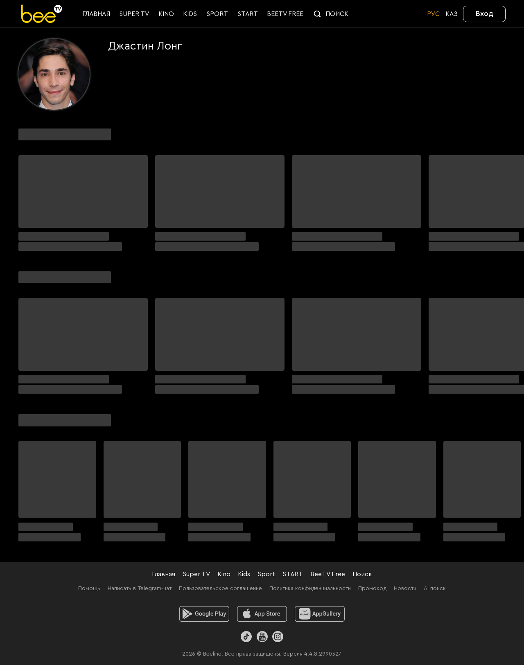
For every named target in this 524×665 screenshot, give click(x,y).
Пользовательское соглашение (220, 588)
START (292, 574)
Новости (405, 588)
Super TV (196, 574)
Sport (266, 574)
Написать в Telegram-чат (140, 588)
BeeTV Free (327, 574)
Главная (163, 574)
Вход (484, 13)
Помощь (89, 588)
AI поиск (435, 588)
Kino (223, 574)
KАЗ (451, 14)
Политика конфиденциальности (310, 588)
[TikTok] (246, 636)
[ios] (262, 614)
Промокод (372, 588)
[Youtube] (261, 636)
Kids (244, 574)
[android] (204, 614)
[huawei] (320, 614)
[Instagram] (277, 636)
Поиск (362, 574)
